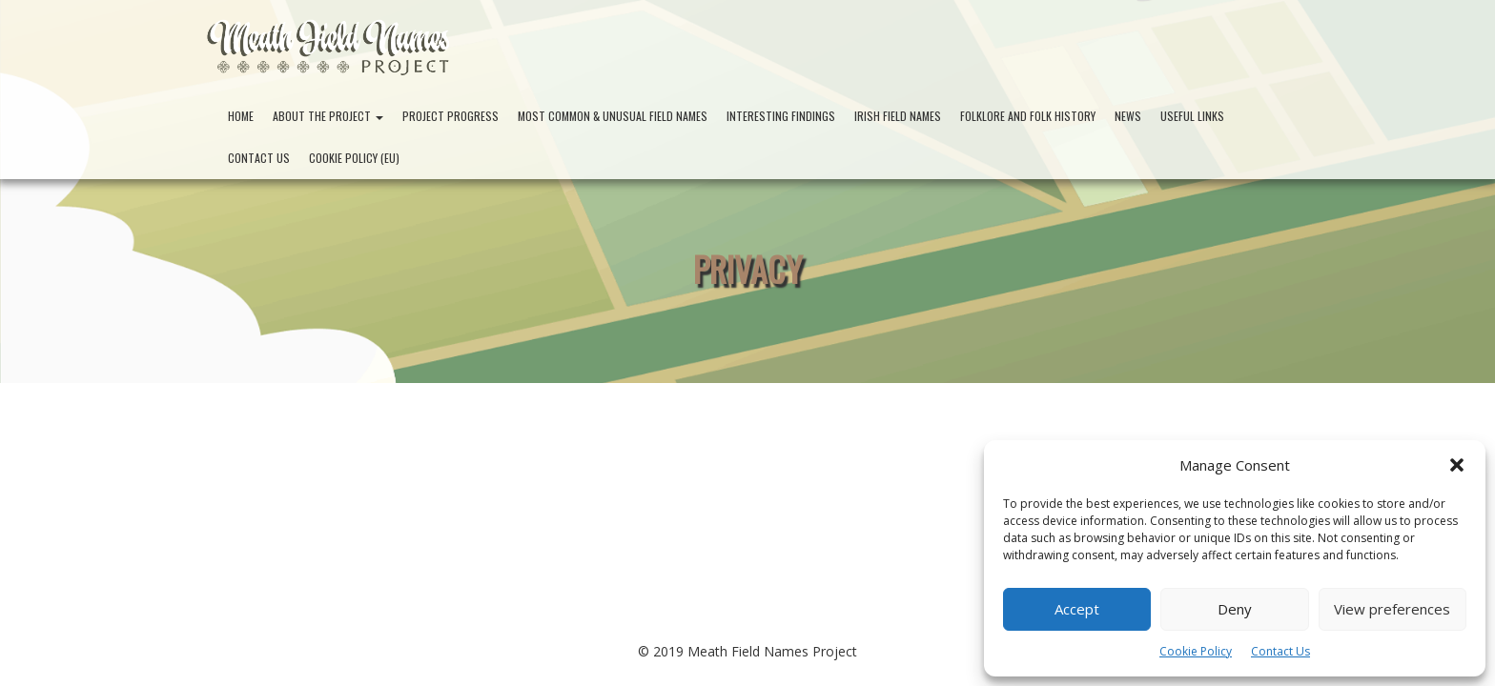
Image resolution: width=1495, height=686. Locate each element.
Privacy (748, 268)
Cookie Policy (1195, 651)
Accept (1077, 608)
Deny (1235, 608)
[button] (1456, 464)
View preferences (1392, 608)
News (1128, 116)
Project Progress (450, 116)
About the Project (328, 116)
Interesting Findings (781, 116)
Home (241, 116)
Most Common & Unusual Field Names (612, 116)
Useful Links (1192, 116)
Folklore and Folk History (1028, 116)
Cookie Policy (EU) (354, 158)
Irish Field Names (897, 116)
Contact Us (1280, 651)
